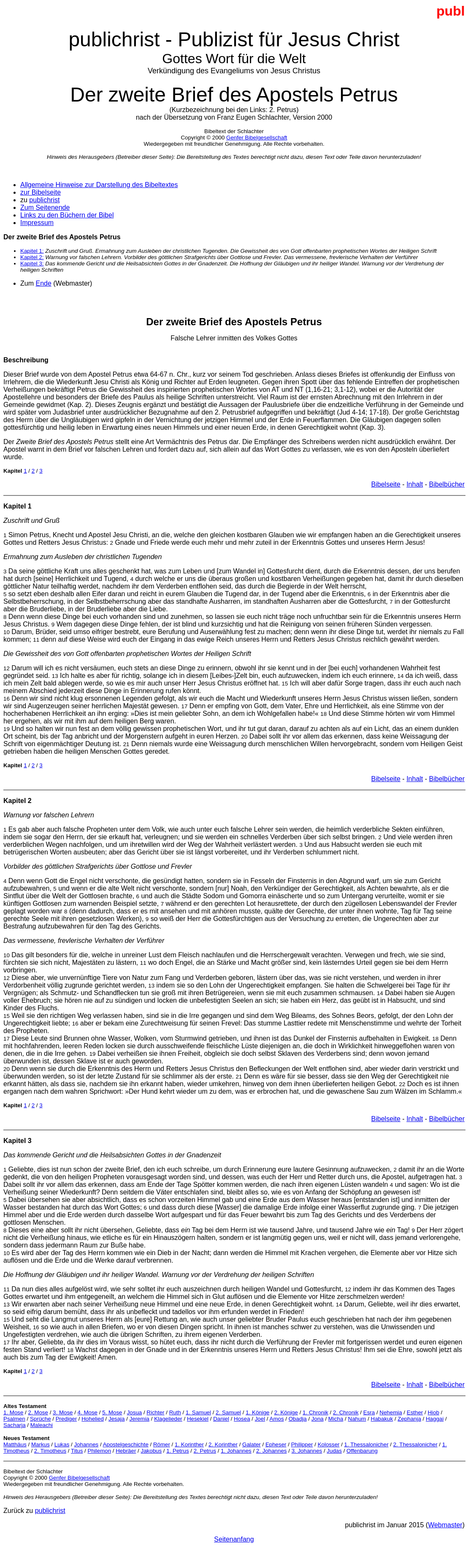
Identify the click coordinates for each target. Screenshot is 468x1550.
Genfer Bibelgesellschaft (256, 137)
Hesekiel (197, 1419)
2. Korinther (223, 1444)
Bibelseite (385, 484)
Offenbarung (362, 1451)
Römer (161, 1444)
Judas (334, 1451)
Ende (43, 283)
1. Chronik (315, 1412)
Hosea (242, 1419)
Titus (77, 1451)
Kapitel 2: (32, 257)
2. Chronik (346, 1412)
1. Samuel (198, 1412)
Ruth (175, 1412)
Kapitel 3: (32, 263)
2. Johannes (271, 1451)
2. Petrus (205, 1451)
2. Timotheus (50, 1451)
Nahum (357, 1419)
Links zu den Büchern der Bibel (67, 215)
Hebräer (126, 1451)
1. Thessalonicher (366, 1444)
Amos (277, 1419)
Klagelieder (168, 1419)
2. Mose (38, 1412)
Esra (369, 1412)
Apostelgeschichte (126, 1444)
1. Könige (257, 1412)
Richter (155, 1412)
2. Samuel (228, 1412)
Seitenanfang (234, 1539)
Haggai (435, 1419)
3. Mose (63, 1412)
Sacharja (14, 1425)
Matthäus (15, 1444)
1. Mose (13, 1412)
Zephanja (409, 1419)
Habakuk (382, 1419)
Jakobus (151, 1451)
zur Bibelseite (40, 192)
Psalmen (14, 1419)
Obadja (298, 1419)
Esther (415, 1412)
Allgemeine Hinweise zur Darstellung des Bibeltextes (99, 184)
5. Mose (112, 1412)
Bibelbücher (447, 484)
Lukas (62, 1444)
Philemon (99, 1451)
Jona (317, 1419)
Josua (134, 1412)
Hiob (433, 1412)
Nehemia (390, 1412)
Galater (251, 1444)
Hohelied (92, 1419)
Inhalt (414, 484)
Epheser (276, 1444)
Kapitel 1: (32, 251)
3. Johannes (307, 1451)
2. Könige (286, 1412)
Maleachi (41, 1425)
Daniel (221, 1419)
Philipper (302, 1444)
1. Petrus (177, 1451)
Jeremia (139, 1419)
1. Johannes (236, 1451)
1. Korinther (189, 1444)
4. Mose (87, 1412)
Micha (336, 1419)
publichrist (44, 199)
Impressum (37, 222)
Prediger (66, 1419)
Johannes (86, 1444)
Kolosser (329, 1444)
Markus (40, 1444)
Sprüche (40, 1419)
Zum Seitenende (45, 207)
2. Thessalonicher (415, 1444)
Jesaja (116, 1419)
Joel (260, 1419)
